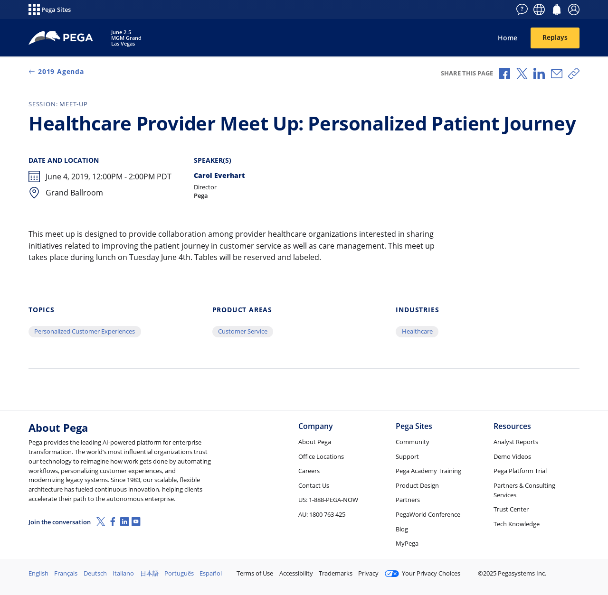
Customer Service (242, 331)
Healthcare (417, 331)
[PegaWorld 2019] (61, 38)
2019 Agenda (56, 71)
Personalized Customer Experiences (84, 331)
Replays (555, 37)
